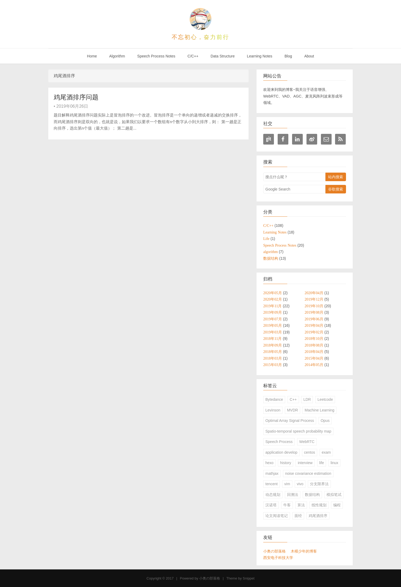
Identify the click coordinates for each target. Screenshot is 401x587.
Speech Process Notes (156, 56)
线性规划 (319, 505)
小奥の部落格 (274, 551)
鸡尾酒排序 (318, 516)
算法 (301, 505)
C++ (293, 399)
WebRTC (306, 442)
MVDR (292, 410)
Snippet (248, 578)
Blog (288, 56)
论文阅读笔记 (276, 516)
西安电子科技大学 (278, 557)
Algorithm (117, 56)
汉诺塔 (271, 505)
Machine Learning (319, 410)
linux (334, 463)
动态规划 (272, 494)
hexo (269, 463)
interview (305, 463)
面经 (298, 516)
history (285, 463)
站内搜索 (335, 177)
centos (309, 452)
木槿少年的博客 (304, 551)
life (321, 463)
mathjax (271, 473)
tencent (271, 484)
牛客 (287, 505)
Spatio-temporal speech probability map (298, 431)
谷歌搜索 (335, 189)
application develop (281, 452)
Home (92, 56)
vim (287, 484)
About (309, 56)
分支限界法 (319, 484)
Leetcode (325, 399)
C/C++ (192, 56)
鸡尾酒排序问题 (76, 97)
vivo (300, 484)
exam (326, 452)
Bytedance (274, 399)
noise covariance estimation (308, 473)
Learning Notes (259, 56)
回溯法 (292, 494)
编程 (337, 505)
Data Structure (223, 56)
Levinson (272, 410)
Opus (325, 420)
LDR (307, 399)
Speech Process (279, 442)
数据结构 (312, 494)
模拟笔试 (334, 494)
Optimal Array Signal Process (289, 420)
